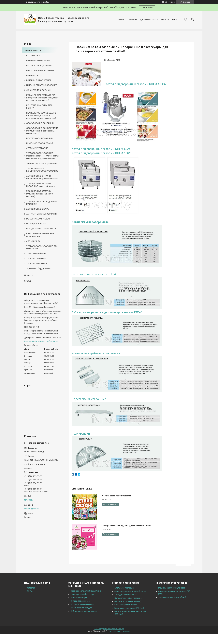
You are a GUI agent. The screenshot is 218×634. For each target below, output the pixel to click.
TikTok (30, 591)
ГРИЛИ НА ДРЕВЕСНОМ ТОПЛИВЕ (41, 85)
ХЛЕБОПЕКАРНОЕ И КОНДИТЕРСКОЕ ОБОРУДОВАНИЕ (42, 169)
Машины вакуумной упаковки (171, 588)
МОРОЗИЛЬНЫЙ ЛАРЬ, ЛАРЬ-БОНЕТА (39, 106)
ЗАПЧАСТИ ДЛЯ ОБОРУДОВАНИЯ (41, 214)
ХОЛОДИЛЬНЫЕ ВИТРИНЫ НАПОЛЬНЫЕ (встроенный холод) (42, 177)
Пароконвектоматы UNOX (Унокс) (86, 591)
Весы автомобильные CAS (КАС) (129, 608)
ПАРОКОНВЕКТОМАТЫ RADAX (40, 70)
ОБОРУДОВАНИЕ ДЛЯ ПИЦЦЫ (40, 123)
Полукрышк (80, 433)
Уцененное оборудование (38, 268)
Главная (120, 19)
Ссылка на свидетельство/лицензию (41, 341)
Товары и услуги (32, 50)
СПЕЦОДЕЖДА (33, 241)
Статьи (27, 281)
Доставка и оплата (149, 19)
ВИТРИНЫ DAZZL (34, 75)
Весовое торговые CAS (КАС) (127, 601)
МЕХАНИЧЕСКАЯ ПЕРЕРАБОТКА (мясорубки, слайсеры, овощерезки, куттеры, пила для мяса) (43, 98)
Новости (165, 19)
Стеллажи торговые (124, 588)
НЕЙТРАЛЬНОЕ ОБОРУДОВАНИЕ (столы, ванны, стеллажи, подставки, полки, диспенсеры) (41, 115)
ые (107, 222)
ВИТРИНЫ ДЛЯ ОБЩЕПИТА (38, 80)
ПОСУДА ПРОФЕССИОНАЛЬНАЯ (41, 229)
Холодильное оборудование (128, 598)
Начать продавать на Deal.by (37, 2)
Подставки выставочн (87, 399)
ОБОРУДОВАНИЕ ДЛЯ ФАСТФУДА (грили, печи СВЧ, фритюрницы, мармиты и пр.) (42, 131)
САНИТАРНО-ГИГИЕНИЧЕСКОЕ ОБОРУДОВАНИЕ (40, 234)
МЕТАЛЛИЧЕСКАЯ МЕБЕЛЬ (38, 219)
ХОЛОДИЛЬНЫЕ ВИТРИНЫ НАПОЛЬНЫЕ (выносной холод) (40, 184)
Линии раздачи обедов (81, 608)
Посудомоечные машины (82, 604)
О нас (174, 19)
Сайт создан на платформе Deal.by (109, 629)
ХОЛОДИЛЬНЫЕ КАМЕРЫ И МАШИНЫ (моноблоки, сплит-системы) (40, 194)
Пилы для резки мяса (80, 601)
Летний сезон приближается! (116, 496)
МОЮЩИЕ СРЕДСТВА (36, 224)
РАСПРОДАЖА (33, 56)
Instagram (31, 588)
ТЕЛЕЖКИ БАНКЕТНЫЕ (36, 263)
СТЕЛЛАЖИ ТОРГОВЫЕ (37, 148)
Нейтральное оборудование (84, 611)
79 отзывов (170, 2)
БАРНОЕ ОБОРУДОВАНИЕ (38, 60)
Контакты (132, 19)
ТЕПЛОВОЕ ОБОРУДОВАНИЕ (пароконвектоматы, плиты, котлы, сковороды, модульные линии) (42, 156)
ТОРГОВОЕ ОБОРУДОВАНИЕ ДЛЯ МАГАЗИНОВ (41, 247)
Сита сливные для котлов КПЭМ (94, 274)
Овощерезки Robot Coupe (82, 594)
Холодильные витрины (125, 594)
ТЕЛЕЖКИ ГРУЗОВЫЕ (36, 258)
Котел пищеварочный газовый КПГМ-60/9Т (102, 148)
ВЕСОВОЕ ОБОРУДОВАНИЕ (39, 65)
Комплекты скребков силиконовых (96, 353)
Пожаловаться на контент (119, 631)
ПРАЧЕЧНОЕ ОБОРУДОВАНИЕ (39, 143)
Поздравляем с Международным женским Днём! (126, 525)
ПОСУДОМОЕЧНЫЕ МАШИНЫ (39, 138)
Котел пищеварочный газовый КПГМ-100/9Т (102, 153)
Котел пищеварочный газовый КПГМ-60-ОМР (137, 84)
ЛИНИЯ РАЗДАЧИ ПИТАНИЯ (38, 90)
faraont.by (28, 500)
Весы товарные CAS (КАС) (126, 604)
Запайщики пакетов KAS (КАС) (172, 597)
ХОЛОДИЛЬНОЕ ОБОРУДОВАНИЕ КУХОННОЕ (42, 202)
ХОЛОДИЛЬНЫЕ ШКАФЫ (37, 209)
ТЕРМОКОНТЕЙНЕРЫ (36, 254)
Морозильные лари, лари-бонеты (130, 591)
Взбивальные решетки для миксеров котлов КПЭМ (107, 312)
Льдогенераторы (79, 597)
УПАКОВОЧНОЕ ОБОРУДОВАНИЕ (41, 163)
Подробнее (147, 7)
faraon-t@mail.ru (31, 509)
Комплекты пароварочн (88, 222)
